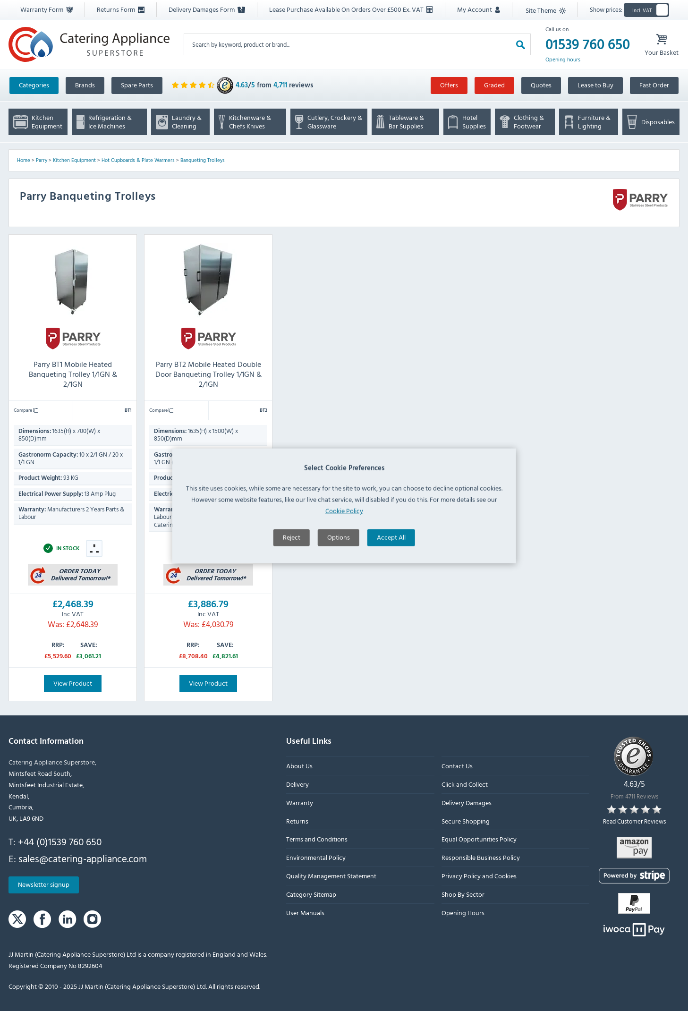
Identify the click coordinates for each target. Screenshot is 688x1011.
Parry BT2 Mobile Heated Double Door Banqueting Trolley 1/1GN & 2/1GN (208, 374)
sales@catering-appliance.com (82, 858)
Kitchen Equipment (74, 160)
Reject (291, 583)
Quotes (541, 85)
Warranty (299, 802)
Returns (297, 821)
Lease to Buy (595, 85)
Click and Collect (465, 784)
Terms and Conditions (317, 839)
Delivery (297, 784)
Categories (34, 85)
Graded (494, 85)
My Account (478, 9)
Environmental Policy (316, 858)
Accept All (391, 583)
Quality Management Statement (331, 876)
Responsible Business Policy (481, 858)
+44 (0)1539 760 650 (60, 841)
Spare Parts (137, 85)
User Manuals (305, 913)
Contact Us (457, 766)
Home (23, 160)
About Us (299, 766)
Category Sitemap (311, 894)
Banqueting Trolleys (202, 160)
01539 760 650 (587, 44)
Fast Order (654, 85)
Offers (449, 85)
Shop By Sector (463, 894)
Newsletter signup (43, 885)
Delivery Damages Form (207, 9)
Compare (26, 410)
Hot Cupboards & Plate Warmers (138, 160)
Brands (85, 85)
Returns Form (120, 9)
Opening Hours (463, 913)
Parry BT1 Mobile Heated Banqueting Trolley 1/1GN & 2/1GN (73, 374)
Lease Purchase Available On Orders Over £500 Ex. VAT (351, 9)
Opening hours (562, 59)
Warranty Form (46, 9)
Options (338, 583)
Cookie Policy (344, 556)
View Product (72, 683)
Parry (41, 160)
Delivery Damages (467, 802)
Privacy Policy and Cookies (479, 876)
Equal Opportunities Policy (479, 839)
